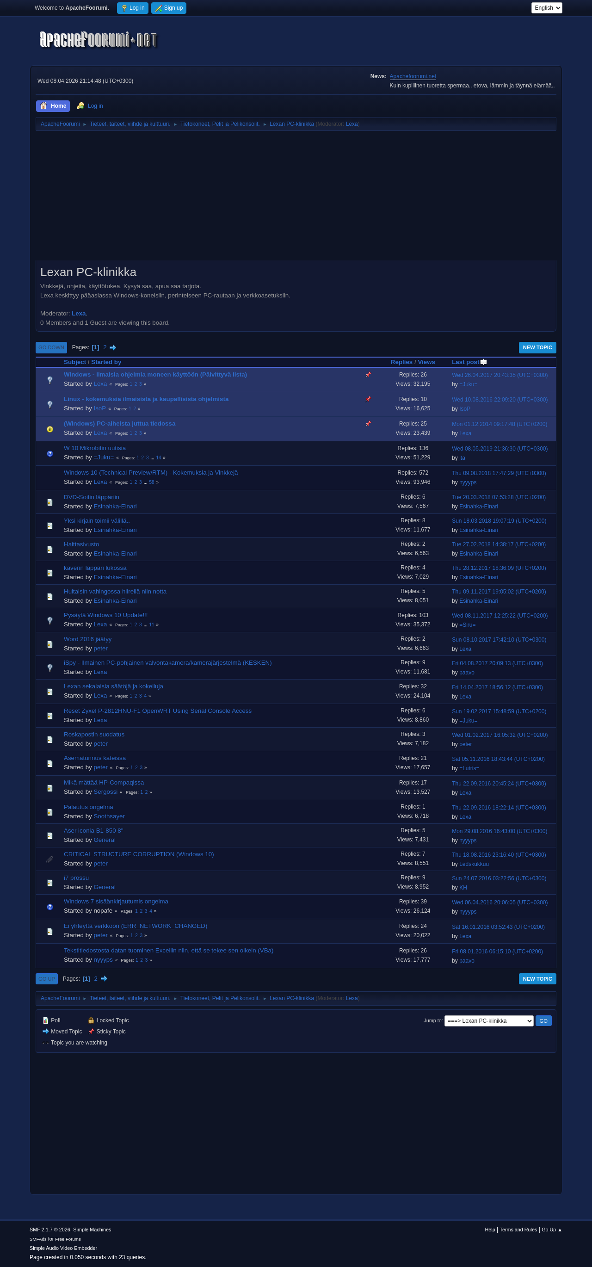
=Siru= (467, 625)
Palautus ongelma (88, 806)
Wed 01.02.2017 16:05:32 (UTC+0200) (500, 735)
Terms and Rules (518, 1229)
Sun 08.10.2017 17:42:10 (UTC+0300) (499, 640)
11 (151, 624)
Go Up (46, 979)
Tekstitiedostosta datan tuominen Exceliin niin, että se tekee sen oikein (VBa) (168, 950)
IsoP (99, 408)
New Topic (537, 347)
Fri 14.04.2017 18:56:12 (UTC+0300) (497, 687)
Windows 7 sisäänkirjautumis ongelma (116, 901)
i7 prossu (76, 877)
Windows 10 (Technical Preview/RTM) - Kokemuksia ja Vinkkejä (151, 472)
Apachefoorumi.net (413, 76)
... (152, 457)
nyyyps (467, 482)
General (104, 839)
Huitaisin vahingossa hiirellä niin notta (115, 591)
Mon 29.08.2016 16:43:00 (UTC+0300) (499, 831)
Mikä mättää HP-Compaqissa (104, 782)
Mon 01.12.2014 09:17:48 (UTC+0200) (499, 424)
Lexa (352, 124)
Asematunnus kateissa (95, 757)
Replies (402, 361)
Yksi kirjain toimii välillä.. (97, 520)
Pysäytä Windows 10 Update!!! (106, 615)
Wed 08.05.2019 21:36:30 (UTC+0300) (500, 448)
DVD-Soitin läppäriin (91, 497)
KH (463, 887)
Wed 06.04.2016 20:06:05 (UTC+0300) (500, 902)
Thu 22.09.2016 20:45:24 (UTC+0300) (499, 783)
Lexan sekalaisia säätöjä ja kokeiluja (113, 686)
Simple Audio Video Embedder (63, 1248)
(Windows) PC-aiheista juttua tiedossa (119, 423)
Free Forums (68, 1239)
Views (426, 361)
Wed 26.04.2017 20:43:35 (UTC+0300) (500, 375)
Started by (106, 361)
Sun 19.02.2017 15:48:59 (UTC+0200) (499, 711)
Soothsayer (108, 816)
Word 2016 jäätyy (87, 639)
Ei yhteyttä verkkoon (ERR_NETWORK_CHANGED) (135, 925)
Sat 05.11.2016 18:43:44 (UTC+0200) (498, 759)
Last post (469, 361)
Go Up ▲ (552, 1229)
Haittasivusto (81, 544)
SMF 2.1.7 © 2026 (50, 1229)
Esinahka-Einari (114, 506)
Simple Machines (92, 1229)
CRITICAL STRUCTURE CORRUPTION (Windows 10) (139, 854)
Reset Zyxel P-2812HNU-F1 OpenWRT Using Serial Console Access (158, 710)
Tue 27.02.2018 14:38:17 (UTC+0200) (499, 544)
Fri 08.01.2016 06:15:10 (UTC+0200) (497, 951)
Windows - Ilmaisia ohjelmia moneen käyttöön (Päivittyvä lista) (155, 374)
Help (490, 1229)
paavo (467, 672)
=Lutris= (469, 768)
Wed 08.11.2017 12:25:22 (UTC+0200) (500, 615)
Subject (75, 361)
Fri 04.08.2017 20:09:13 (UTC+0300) (497, 663)
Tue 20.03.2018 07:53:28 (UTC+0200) (499, 497)
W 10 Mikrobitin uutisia (95, 448)
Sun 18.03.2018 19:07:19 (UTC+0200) (499, 521)
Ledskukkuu (474, 864)
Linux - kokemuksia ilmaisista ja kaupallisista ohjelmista (146, 399)
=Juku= (468, 384)
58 (151, 482)
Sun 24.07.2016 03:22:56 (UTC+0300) (499, 878)
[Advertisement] (296, 199)
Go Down (51, 347)
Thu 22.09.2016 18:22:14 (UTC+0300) (499, 807)
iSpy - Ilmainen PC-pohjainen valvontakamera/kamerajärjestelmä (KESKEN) (168, 662)
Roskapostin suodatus (94, 734)
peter (100, 648)
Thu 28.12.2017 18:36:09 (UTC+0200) (499, 568)
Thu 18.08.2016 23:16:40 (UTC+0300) (499, 855)
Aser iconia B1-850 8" (93, 830)
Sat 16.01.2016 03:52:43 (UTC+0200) (498, 927)
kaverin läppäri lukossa (95, 567)
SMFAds (38, 1239)
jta (462, 458)
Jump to (432, 1020)
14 (158, 457)
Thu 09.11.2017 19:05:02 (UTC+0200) (499, 591)
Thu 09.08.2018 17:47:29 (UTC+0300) (499, 473)
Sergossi (105, 791)
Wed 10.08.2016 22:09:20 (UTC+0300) (500, 399)
